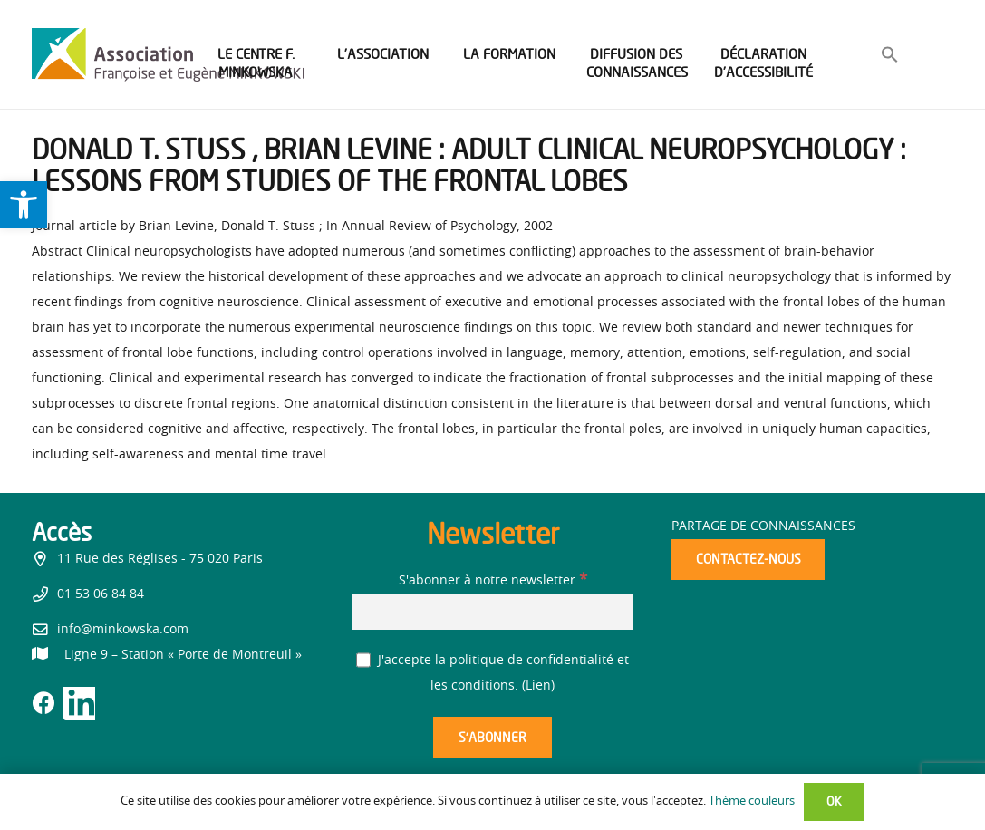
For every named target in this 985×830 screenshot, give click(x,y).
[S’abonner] (492, 738)
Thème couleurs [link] (752, 801)
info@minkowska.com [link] (122, 629)
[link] (23, 204)
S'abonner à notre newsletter (493, 580)
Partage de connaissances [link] (763, 526)
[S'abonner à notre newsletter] (492, 611)
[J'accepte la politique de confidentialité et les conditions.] (364, 660)
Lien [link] (538, 686)
